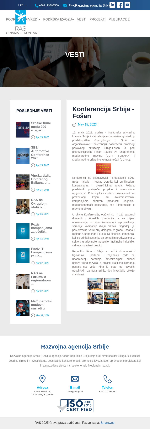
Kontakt (31, 33)
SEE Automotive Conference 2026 (40, 153)
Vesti (81, 19)
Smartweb (108, 422)
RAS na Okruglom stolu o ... (38, 203)
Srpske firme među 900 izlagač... (41, 126)
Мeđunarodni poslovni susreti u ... (41, 304)
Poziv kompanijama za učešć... (41, 228)
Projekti (98, 19)
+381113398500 (47, 6)
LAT (20, 5)
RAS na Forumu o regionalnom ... (41, 278)
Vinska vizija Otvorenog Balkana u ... (41, 179)
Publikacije (119, 19)
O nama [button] (13, 33)
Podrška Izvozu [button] (58, 19)
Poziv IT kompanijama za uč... (41, 252)
